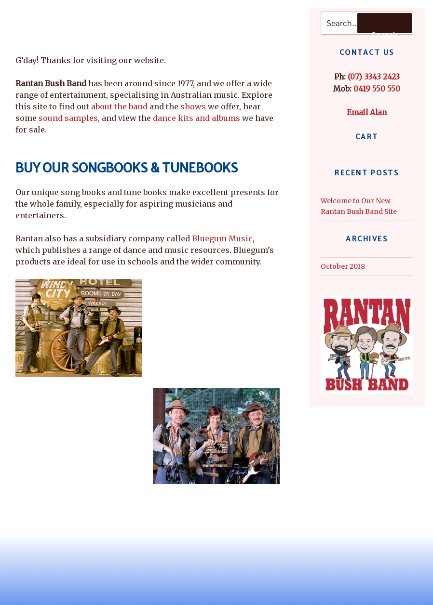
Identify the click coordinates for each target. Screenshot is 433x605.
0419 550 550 (376, 88)
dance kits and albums (196, 118)
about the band (119, 106)
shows (193, 106)
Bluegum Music (222, 238)
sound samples (68, 118)
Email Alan (367, 112)
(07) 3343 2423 (374, 76)
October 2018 (343, 266)
